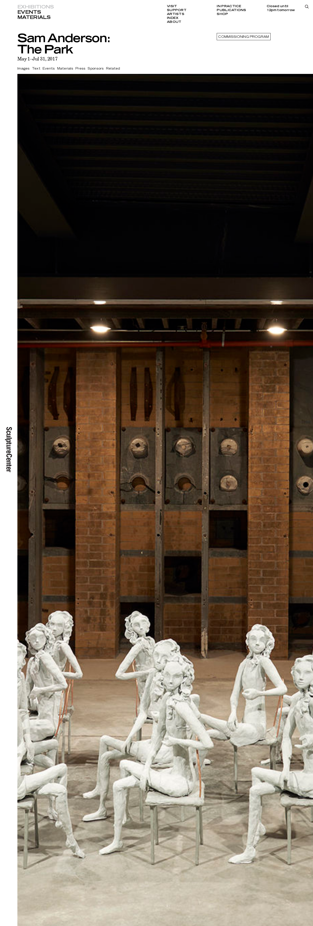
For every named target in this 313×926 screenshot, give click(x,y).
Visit (172, 6)
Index (172, 18)
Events (29, 12)
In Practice (229, 6)
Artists (175, 14)
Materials (33, 17)
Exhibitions (35, 7)
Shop (222, 14)
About (174, 21)
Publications (231, 10)
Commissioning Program (243, 36)
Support (176, 10)
